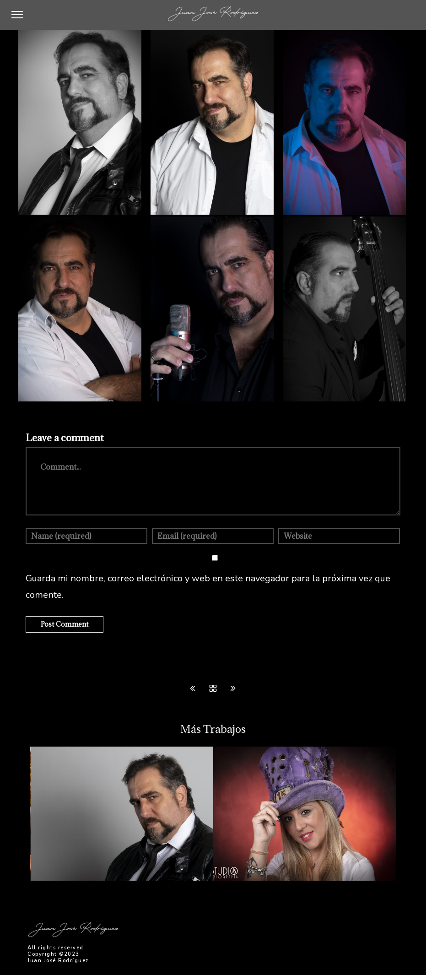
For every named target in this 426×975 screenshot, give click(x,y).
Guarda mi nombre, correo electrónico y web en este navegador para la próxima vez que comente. (208, 586)
